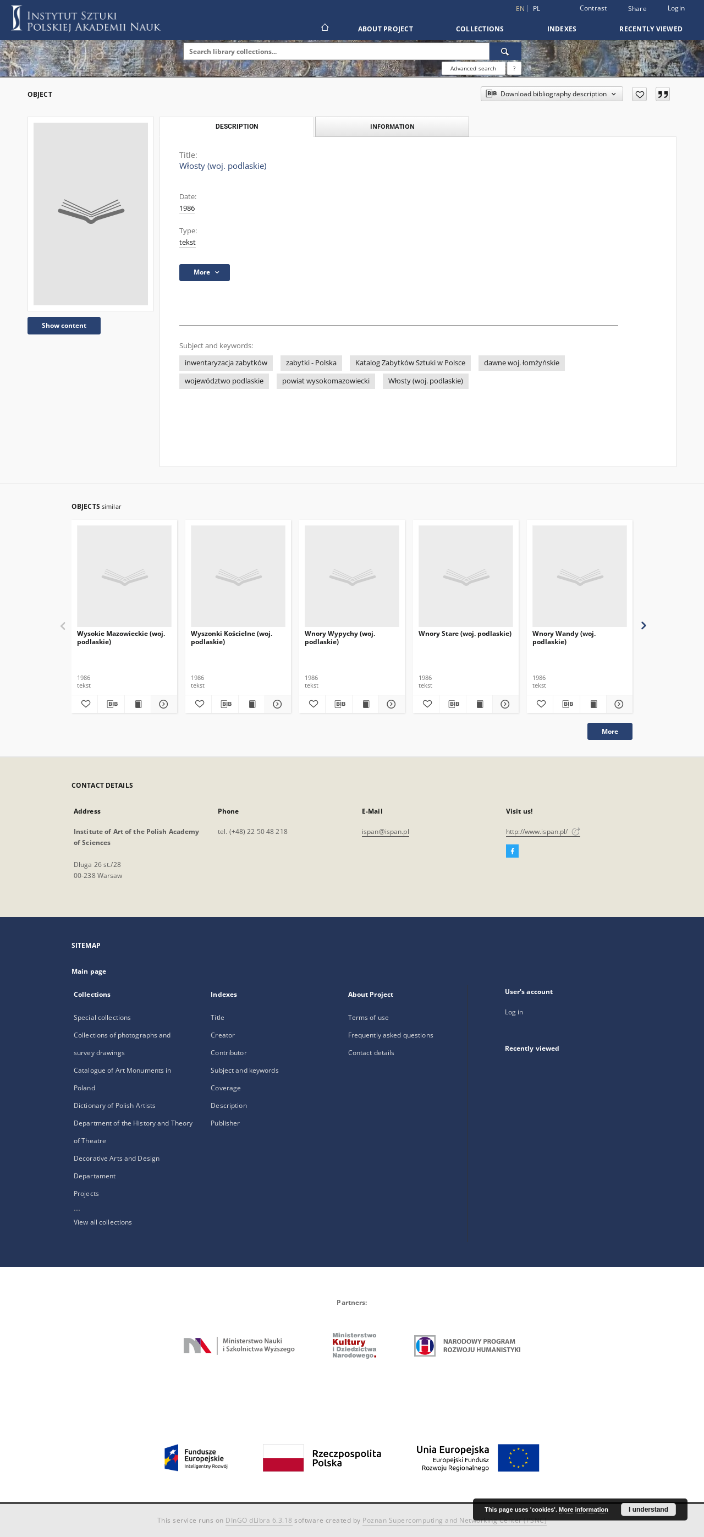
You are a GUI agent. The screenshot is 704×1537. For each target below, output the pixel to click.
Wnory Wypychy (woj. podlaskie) (340, 637)
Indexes (562, 29)
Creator (223, 1035)
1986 (187, 208)
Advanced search (473, 68)
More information (583, 1509)
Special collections (102, 1017)
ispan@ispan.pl (385, 831)
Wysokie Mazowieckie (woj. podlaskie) (121, 637)
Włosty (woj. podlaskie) (425, 381)
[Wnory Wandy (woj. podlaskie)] (579, 577)
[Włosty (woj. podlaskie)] (91, 214)
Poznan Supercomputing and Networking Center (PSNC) (454, 1520)
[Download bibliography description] (111, 704)
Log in (514, 1012)
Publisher (225, 1123)
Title (217, 1017)
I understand (648, 1509)
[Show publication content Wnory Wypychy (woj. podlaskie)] (365, 704)
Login (676, 8)
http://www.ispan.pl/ (543, 831)
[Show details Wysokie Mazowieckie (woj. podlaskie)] (162, 704)
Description (228, 1105)
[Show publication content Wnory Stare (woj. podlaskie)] (479, 704)
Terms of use (368, 1017)
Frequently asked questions (390, 1035)
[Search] (505, 51)
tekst (187, 242)
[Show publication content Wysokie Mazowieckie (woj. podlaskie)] (138, 704)
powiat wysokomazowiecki (326, 381)
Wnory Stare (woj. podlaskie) (465, 633)
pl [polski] (537, 8)
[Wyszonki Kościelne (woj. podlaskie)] (238, 577)
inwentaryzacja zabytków (226, 362)
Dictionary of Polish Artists (115, 1105)
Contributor (228, 1052)
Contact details (371, 1052)
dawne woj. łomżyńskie (521, 362)
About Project (385, 29)
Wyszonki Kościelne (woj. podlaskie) (231, 637)
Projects (86, 1193)
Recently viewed (651, 29)
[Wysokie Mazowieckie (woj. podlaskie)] (124, 577)
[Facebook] (512, 852)
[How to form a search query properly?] (514, 68)
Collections (480, 29)
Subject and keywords (244, 1070)
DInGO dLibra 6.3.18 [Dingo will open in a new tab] (259, 1520)
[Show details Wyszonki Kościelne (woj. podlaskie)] (276, 704)
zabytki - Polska (311, 362)
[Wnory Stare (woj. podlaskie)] (466, 577)
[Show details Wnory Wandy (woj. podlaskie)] (618, 704)
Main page (89, 971)
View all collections (103, 1222)
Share (637, 8)
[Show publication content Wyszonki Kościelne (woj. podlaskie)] (252, 704)
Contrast (593, 8)
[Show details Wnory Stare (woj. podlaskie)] (504, 704)
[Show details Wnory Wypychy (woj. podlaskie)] (390, 704)
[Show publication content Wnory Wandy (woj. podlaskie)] (593, 704)
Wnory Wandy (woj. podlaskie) (564, 637)
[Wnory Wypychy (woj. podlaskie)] (352, 577)
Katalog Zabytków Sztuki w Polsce (410, 362)
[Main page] (324, 29)
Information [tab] (392, 126)
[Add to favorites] (639, 94)
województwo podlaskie (224, 381)
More (610, 731)
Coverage (226, 1088)
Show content (64, 325)
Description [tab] (237, 126)
